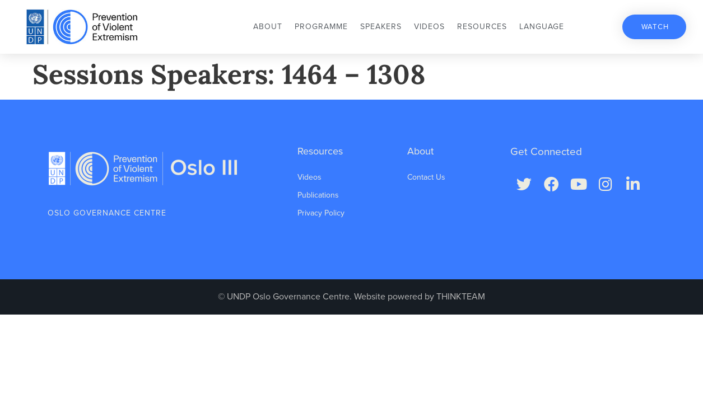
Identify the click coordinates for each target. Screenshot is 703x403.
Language (541, 26)
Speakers (381, 26)
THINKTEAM (460, 296)
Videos (429, 26)
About (267, 26)
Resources (482, 26)
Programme (321, 26)
